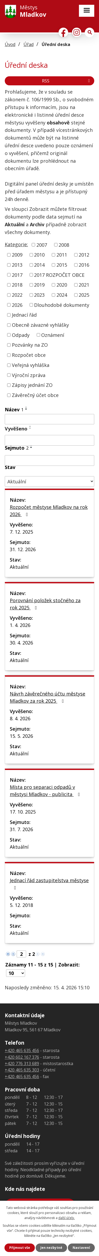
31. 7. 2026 (21, 829)
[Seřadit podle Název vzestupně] (26, 407)
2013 (17, 265)
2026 (17, 305)
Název (14, 409)
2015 (61, 265)
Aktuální (19, 567)
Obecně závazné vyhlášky (40, 325)
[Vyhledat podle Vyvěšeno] (49, 440)
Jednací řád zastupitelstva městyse (49, 883)
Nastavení (81, 1247)
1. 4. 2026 (20, 625)
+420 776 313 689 (22, 1063)
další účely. (66, 1218)
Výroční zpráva (28, 375)
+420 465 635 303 (22, 1070)
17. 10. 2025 (23, 812)
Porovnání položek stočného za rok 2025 (45, 604)
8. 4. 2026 (20, 718)
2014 (39, 265)
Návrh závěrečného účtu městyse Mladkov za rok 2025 (47, 697)
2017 (17, 274)
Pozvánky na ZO (30, 345)
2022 (17, 295)
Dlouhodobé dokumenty (61, 305)
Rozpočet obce (29, 355)
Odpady (21, 335)
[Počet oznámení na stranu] (15, 973)
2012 (84, 255)
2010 (39, 255)
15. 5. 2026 (21, 736)
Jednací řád (24, 315)
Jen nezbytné (51, 1247)
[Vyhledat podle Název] (49, 419)
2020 (61, 285)
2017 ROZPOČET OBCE (59, 274)
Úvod (10, 44)
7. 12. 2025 (21, 532)
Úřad (28, 44)
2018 (17, 285)
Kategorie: (16, 244)
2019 (39, 285)
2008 (64, 244)
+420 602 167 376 (22, 1057)
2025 (84, 295)
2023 (39, 295)
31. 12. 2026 (23, 549)
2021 (84, 285)
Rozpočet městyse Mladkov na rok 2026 (49, 510)
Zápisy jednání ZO (32, 385)
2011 (61, 255)
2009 (17, 255)
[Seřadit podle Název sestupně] (26, 409)
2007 (41, 244)
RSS (67, 81)
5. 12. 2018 (21, 905)
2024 (61, 295)
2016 (84, 265)
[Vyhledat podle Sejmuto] (49, 460)
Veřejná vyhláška (30, 365)
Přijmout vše (19, 1247)
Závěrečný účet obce (35, 395)
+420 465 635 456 (22, 1050)
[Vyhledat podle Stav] (49, 481)
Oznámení (52, 335)
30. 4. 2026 (21, 642)
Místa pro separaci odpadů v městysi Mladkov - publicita (46, 790)
